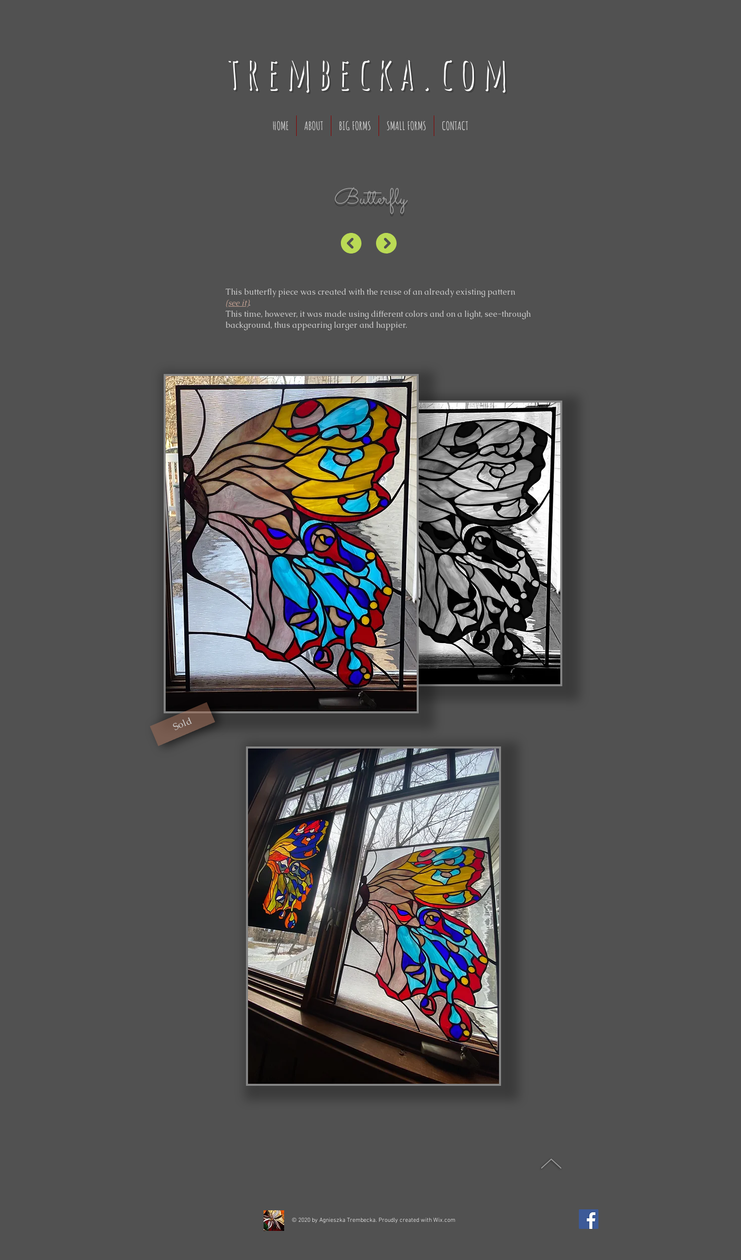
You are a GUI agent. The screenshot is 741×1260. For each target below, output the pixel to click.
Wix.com (444, 1220)
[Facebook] (588, 1219)
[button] (182, 724)
